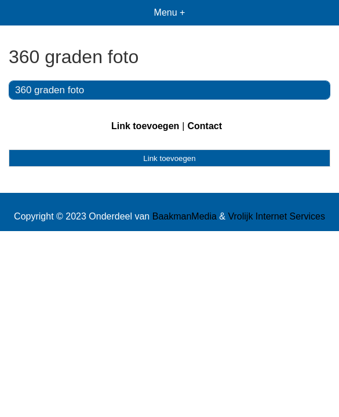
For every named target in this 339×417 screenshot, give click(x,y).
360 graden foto (49, 90)
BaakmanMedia (184, 216)
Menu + (169, 12)
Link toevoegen (145, 126)
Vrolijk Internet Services (276, 216)
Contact (204, 126)
